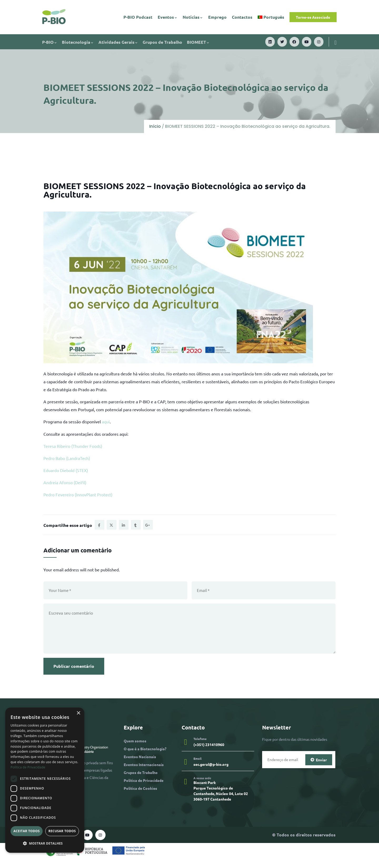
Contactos (242, 17)
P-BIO (49, 42)
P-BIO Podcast (137, 17)
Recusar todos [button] (62, 831)
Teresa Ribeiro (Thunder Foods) (72, 446)
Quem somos (135, 740)
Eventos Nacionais (140, 756)
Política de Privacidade (143, 780)
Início (155, 126)
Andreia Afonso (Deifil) (64, 482)
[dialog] (44, 780)
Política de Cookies (140, 788)
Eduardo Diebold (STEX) (65, 470)
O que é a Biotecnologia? (145, 748)
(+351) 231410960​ (208, 744)
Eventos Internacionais (144, 764)
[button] (45, 843)
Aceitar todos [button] (26, 831)
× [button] (78, 713)
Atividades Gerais (118, 42)
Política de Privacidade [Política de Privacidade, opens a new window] (28, 767)
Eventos (167, 17)
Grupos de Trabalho (162, 42)
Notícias (193, 17)
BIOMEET (198, 42)
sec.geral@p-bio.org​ (210, 764)
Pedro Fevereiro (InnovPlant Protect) (77, 494)
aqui (106, 421)
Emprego (217, 17)
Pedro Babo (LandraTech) (66, 458)
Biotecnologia (78, 42)
